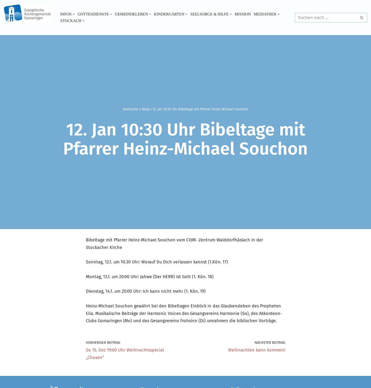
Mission (243, 14)
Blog (145, 109)
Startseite (130, 109)
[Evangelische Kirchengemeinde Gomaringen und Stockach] (28, 13)
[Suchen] (325, 17)
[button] (74, 14)
